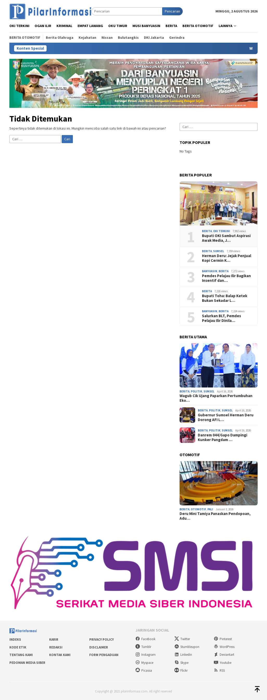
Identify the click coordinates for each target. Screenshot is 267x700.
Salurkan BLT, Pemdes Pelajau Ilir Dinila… (221, 318)
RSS (219, 670)
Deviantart (224, 654)
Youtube (222, 662)
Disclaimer (98, 647)
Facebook (145, 639)
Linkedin (183, 654)
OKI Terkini (221, 231)
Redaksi (55, 647)
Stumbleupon (186, 647)
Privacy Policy (101, 639)
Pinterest (223, 639)
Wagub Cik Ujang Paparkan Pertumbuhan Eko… (216, 398)
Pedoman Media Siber (27, 662)
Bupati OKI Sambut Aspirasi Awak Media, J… (226, 238)
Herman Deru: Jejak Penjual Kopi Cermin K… (226, 258)
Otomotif (198, 509)
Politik (196, 391)
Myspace (144, 662)
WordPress (224, 647)
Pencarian (172, 11)
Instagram (145, 654)
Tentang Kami (21, 655)
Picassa (143, 670)
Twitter (182, 639)
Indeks (15, 639)
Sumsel (218, 251)
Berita (207, 231)
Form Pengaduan (103, 655)
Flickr (181, 670)
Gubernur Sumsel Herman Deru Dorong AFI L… (225, 417)
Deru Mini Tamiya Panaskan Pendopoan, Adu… (215, 516)
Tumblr (143, 647)
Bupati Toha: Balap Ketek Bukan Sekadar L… (224, 298)
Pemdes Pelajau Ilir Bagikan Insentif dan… (226, 278)
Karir (53, 639)
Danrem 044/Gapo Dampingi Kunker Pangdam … (222, 437)
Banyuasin (209, 271)
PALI (210, 509)
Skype (181, 662)
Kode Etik (17, 647)
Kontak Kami (60, 655)
